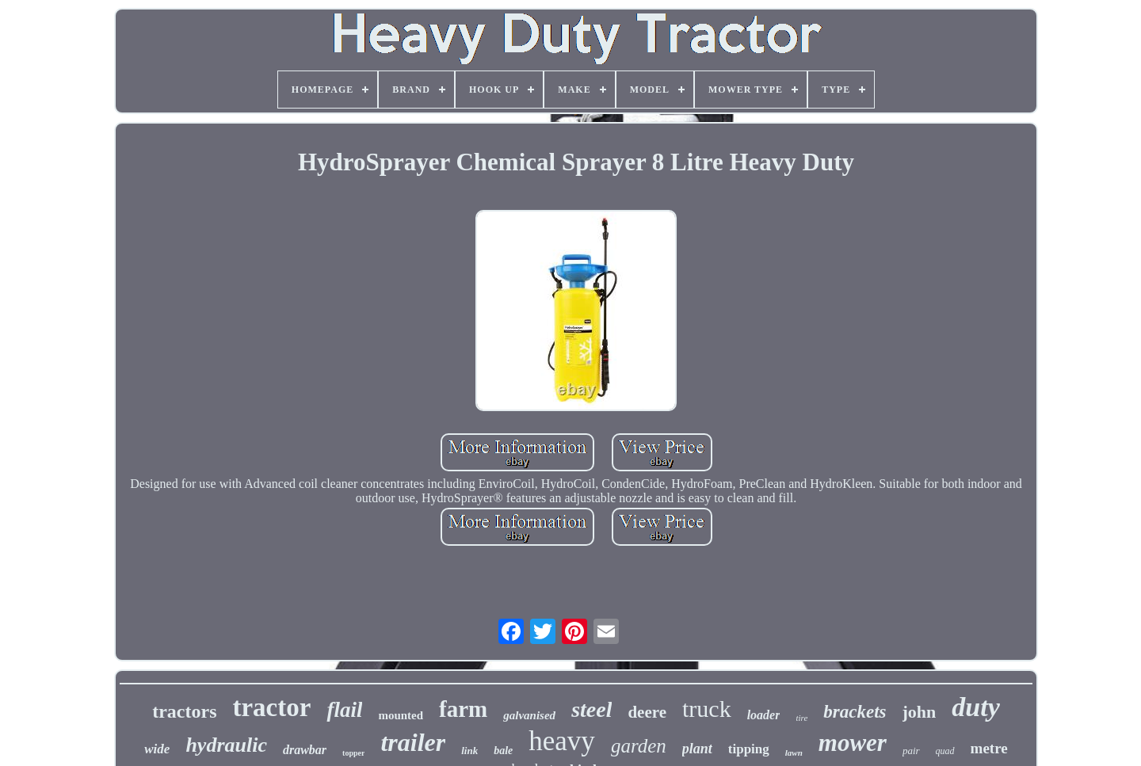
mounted (400, 715)
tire (801, 717)
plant (697, 748)
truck (706, 708)
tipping (748, 748)
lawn (794, 752)
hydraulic (226, 745)
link (469, 750)
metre (989, 748)
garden (638, 745)
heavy (562, 741)
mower (853, 742)
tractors (184, 711)
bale (503, 750)
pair (911, 750)
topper (353, 753)
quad (945, 750)
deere (647, 712)
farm (463, 709)
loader (763, 715)
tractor (271, 707)
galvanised (529, 715)
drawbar (304, 749)
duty (975, 707)
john (919, 712)
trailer (412, 742)
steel (591, 709)
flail (344, 710)
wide (157, 748)
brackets (854, 712)
